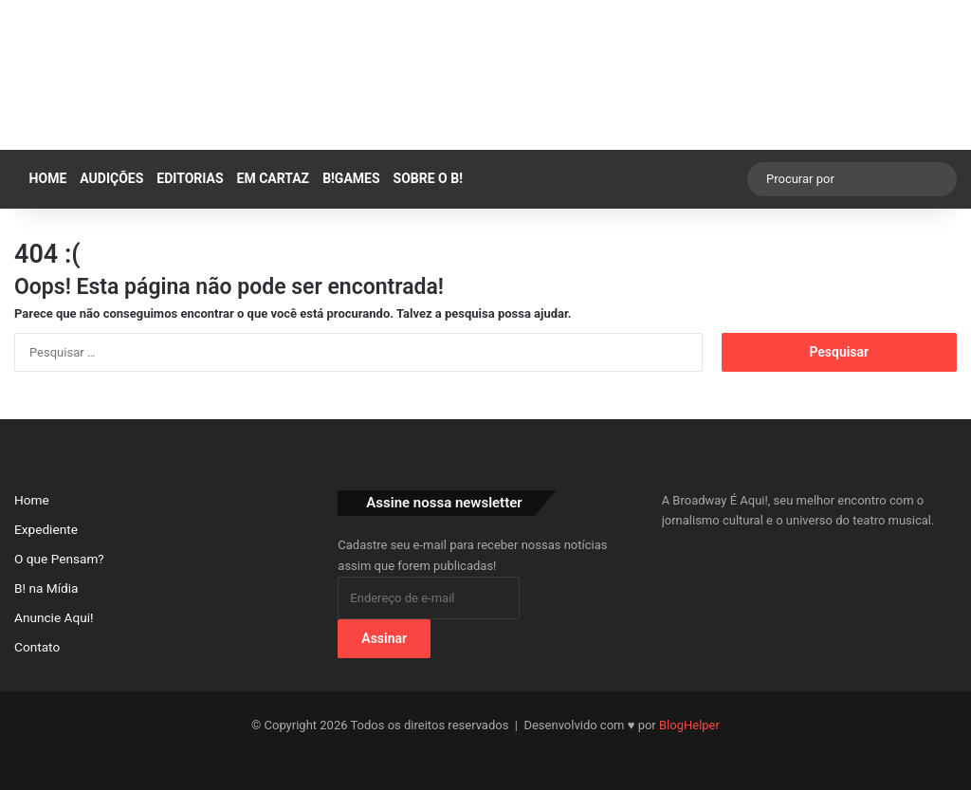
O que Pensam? (59, 558)
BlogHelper (689, 725)
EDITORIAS (189, 178)
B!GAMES (350, 178)
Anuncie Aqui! (54, 617)
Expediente (46, 529)
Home (43, 178)
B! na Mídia (46, 588)
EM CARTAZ (273, 178)
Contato (37, 646)
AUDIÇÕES (111, 178)
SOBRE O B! (428, 178)
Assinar (384, 638)
